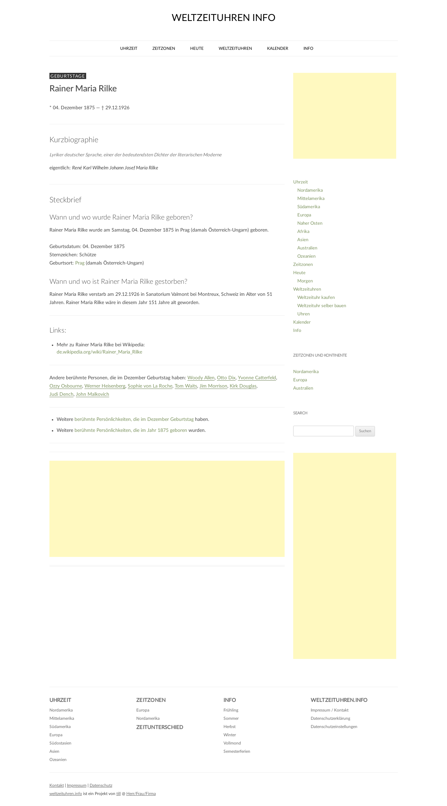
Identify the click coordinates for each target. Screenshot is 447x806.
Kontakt (56, 785)
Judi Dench (61, 394)
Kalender (277, 48)
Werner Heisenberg (104, 386)
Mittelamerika (310, 199)
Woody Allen (201, 378)
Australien (307, 248)
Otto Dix (226, 378)
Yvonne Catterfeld (257, 378)
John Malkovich (92, 394)
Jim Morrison (213, 386)
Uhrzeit (128, 48)
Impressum (77, 785)
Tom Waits (186, 386)
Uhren (303, 314)
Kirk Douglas (243, 386)
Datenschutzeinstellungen (334, 727)
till (118, 794)
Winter (230, 735)
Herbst (230, 727)
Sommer (231, 718)
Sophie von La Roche (150, 386)
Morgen (305, 281)
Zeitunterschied (159, 727)
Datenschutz (101, 785)
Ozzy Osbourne (65, 386)
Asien (302, 240)
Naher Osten (309, 223)
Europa (304, 215)
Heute (197, 48)
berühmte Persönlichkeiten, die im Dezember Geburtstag (134, 419)
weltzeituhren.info (65, 794)
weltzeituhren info (223, 18)
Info (308, 48)
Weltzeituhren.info (339, 700)
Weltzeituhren (235, 48)
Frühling (231, 710)
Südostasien (60, 743)
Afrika (303, 232)
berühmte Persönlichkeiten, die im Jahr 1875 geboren (130, 430)
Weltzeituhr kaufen (316, 297)
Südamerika (308, 207)
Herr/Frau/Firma (141, 794)
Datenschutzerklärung (330, 718)
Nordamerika (310, 190)
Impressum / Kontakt (329, 710)
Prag (79, 263)
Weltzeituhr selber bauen (321, 306)
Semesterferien (237, 751)
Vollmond (232, 743)
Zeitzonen (163, 48)
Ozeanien (306, 256)
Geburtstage (67, 76)
